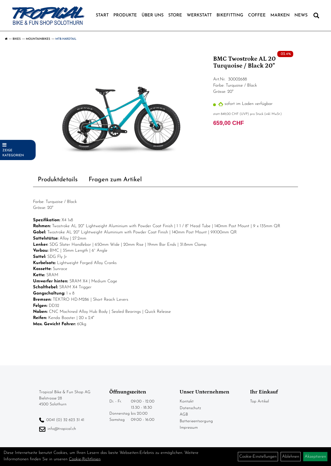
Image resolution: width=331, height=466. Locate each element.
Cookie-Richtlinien (85, 459)
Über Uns (152, 15)
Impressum (189, 428)
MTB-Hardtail (66, 39)
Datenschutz (190, 408)
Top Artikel (259, 401)
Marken (280, 15)
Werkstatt (199, 15)
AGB (184, 414)
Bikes (17, 39)
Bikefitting (229, 15)
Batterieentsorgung (196, 421)
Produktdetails (58, 180)
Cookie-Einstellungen (258, 456)
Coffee (257, 15)
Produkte (125, 15)
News (300, 15)
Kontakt (187, 401)
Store (175, 15)
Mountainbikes (38, 39)
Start (102, 15)
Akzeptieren (315, 456)
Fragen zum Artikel (115, 180)
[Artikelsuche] (316, 17)
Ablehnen (290, 456)
